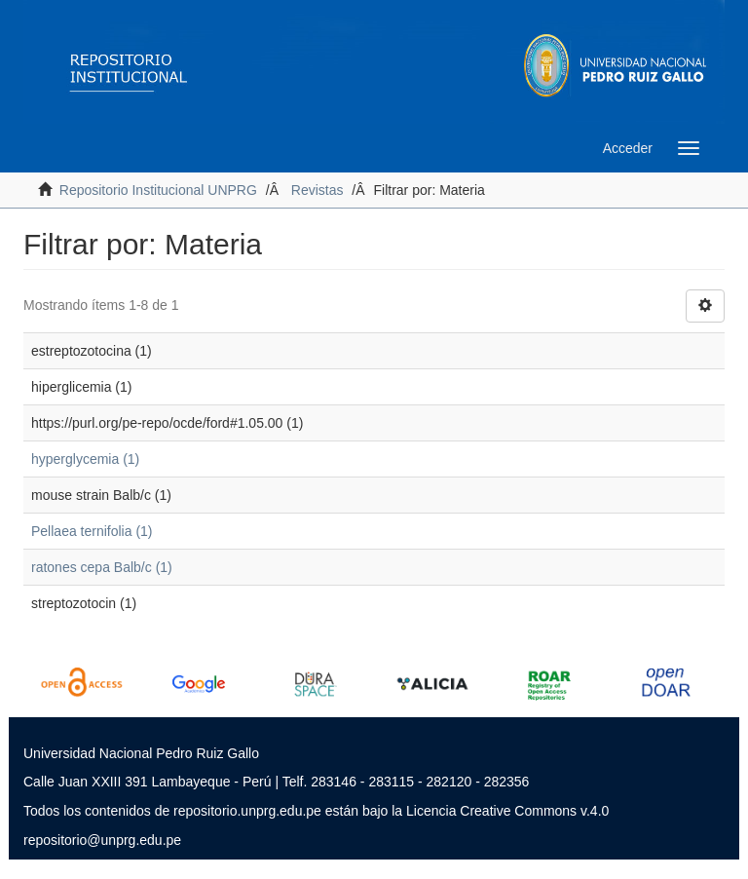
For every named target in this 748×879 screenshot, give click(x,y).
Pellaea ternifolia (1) (92, 531)
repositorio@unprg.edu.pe (102, 840)
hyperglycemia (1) (85, 459)
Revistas (317, 190)
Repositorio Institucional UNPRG (158, 190)
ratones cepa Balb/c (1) (101, 567)
